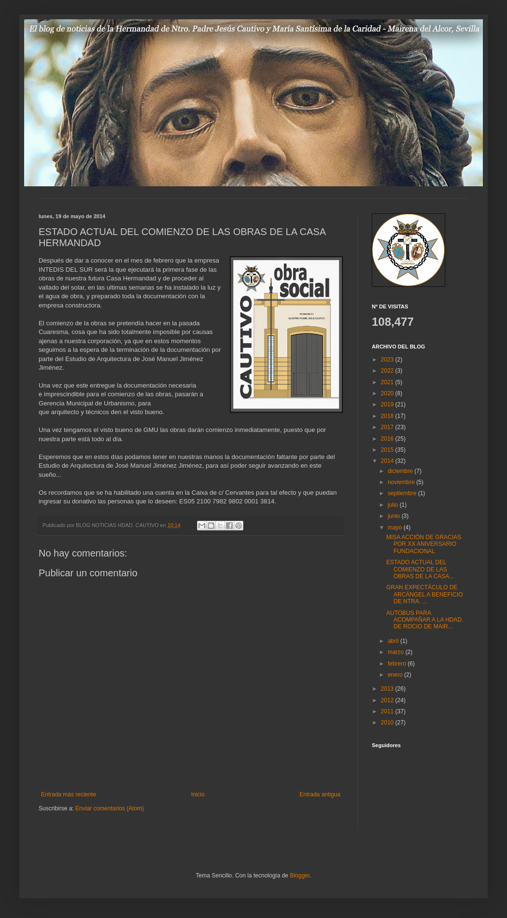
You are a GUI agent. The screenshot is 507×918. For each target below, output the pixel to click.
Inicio (198, 794)
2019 (388, 404)
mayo (396, 527)
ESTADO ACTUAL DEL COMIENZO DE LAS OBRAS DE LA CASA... (420, 569)
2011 (388, 711)
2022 (388, 370)
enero (396, 674)
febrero (398, 663)
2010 (388, 722)
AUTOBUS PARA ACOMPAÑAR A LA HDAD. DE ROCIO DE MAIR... (425, 620)
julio (394, 504)
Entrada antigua (319, 794)
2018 (388, 416)
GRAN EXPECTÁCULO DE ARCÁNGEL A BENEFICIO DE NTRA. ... (424, 594)
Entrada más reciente (68, 794)
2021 (388, 382)
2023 (388, 359)
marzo (397, 652)
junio (395, 516)
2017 (388, 427)
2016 (388, 438)
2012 (388, 700)
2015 (388, 449)
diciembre (401, 471)
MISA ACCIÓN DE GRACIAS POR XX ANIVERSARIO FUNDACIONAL (423, 544)
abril (394, 641)
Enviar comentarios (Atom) (109, 808)
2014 (388, 461)
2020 (388, 393)
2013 (388, 688)
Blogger (300, 875)
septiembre (403, 493)
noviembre (402, 482)
